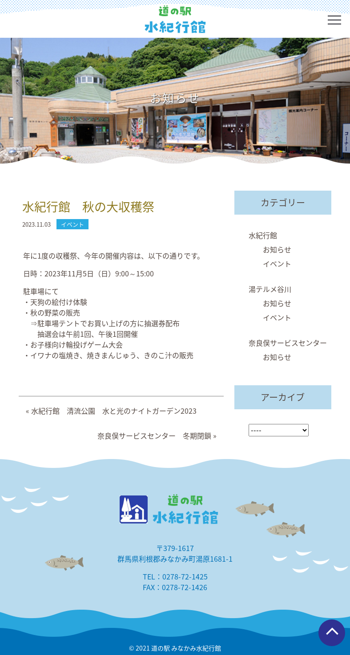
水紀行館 (263, 235)
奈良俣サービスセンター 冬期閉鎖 (154, 435)
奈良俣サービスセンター (288, 342)
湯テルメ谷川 (270, 289)
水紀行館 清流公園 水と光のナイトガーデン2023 (114, 410)
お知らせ (277, 249)
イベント (277, 263)
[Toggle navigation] (334, 20)
